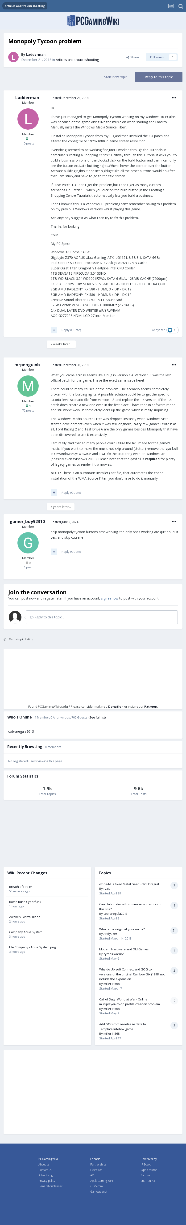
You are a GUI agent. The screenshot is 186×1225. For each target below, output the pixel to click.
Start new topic (115, 77)
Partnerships (98, 1164)
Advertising (45, 1175)
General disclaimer (50, 1186)
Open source (149, 1170)
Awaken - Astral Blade (24, 917)
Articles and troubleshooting (77, 59)
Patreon (150, 706)
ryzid (107, 888)
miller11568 (111, 984)
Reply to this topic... (47, 617)
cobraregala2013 (21, 731)
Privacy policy (46, 1181)
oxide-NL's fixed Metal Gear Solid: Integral (129, 884)
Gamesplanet (98, 1192)
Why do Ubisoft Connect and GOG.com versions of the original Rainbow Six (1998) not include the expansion (132, 974)
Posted (69, 98)
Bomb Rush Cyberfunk (25, 902)
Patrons (145, 1175)
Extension (96, 1170)
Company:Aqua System (25, 932)
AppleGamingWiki (101, 1181)
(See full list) (97, 717)
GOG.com (96, 1186)
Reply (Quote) (71, 330)
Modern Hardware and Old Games (124, 949)
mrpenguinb (27, 364)
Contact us (44, 1170)
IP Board (146, 1164)
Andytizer (158, 330)
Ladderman (35, 54)
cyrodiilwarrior (113, 954)
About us (43, 1164)
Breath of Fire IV (20, 887)
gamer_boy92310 (27, 521)
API (92, 1175)
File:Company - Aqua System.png (32, 947)
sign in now (109, 598)
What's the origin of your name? (122, 929)
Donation (116, 706)
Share (132, 57)
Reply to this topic (159, 77)
